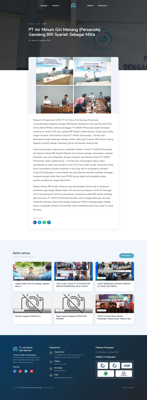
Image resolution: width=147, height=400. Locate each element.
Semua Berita (126, 255)
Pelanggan (43, 6)
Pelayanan (55, 6)
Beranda (31, 24)
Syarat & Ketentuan (128, 388)
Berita (38, 24)
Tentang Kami (102, 6)
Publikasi (90, 6)
